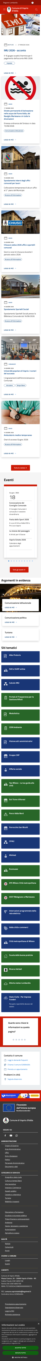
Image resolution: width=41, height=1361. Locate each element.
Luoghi (7, 1260)
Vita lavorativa (10, 1184)
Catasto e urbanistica (13, 1194)
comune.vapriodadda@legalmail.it (18, 1291)
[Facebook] (5, 1135)
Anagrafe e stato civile (13, 1177)
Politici (7, 1159)
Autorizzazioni (10, 1229)
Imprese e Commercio (13, 1187)
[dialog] (20, 1341)
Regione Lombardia (10, 2)
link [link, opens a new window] (19, 1343)
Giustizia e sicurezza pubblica (16, 1215)
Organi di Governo (11, 1145)
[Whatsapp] (16, 1135)
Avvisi (8, 104)
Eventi (7, 1264)
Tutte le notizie (20, 467)
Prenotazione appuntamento (15, 1304)
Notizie (11, 45)
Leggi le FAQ (9, 1311)
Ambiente (8, 1222)
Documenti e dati (11, 1166)
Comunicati (10, 364)
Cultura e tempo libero (13, 1180)
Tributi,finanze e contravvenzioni (17, 1219)
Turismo (8, 1198)
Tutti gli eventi (19, 569)
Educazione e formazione (14, 1212)
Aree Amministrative (13, 1149)
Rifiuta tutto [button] (20, 1353)
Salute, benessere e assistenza (16, 1226)
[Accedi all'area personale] (32, 2)
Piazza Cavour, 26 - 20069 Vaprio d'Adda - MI (18, 1278)
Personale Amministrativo (14, 1163)
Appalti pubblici (10, 1191)
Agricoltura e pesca (12, 1233)
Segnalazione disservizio (14, 1307)
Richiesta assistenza (12, 1314)
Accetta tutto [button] (20, 1348)
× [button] (38, 1324)
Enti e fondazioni (11, 1156)
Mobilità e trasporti (12, 1201)
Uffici (7, 1152)
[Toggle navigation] (4, 9)
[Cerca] (36, 9)
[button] (20, 1357)
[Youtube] (11, 1135)
